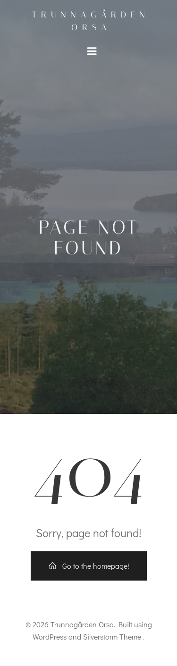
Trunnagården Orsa (91, 21)
